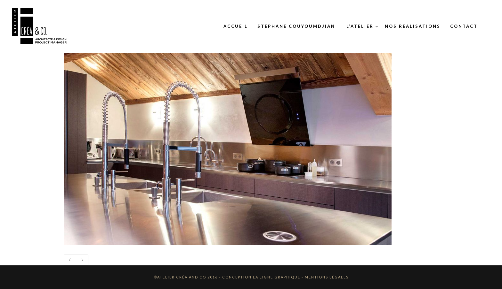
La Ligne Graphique (276, 277)
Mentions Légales (327, 277)
